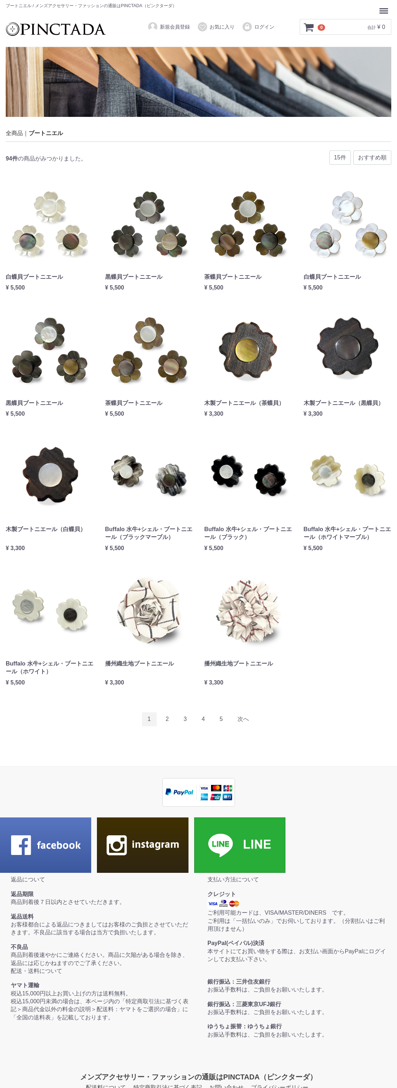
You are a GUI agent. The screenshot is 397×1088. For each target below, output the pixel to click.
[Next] (243, 719)
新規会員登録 (168, 26)
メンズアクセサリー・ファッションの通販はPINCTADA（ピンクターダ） (198, 1077)
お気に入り (216, 26)
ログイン (258, 26)
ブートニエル (46, 133)
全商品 (14, 133)
